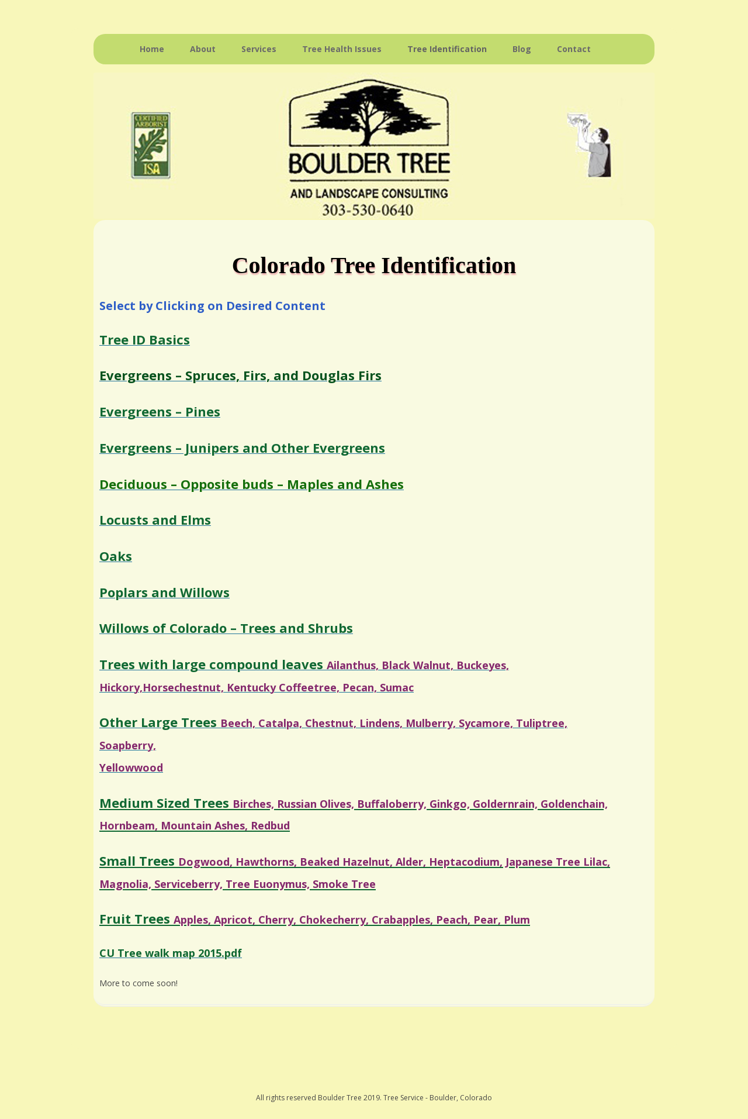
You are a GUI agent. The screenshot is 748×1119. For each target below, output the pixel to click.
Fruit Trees (314, 918)
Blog (521, 48)
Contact (574, 48)
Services (258, 48)
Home (152, 48)
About (203, 48)
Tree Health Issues (342, 48)
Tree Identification (447, 48)
